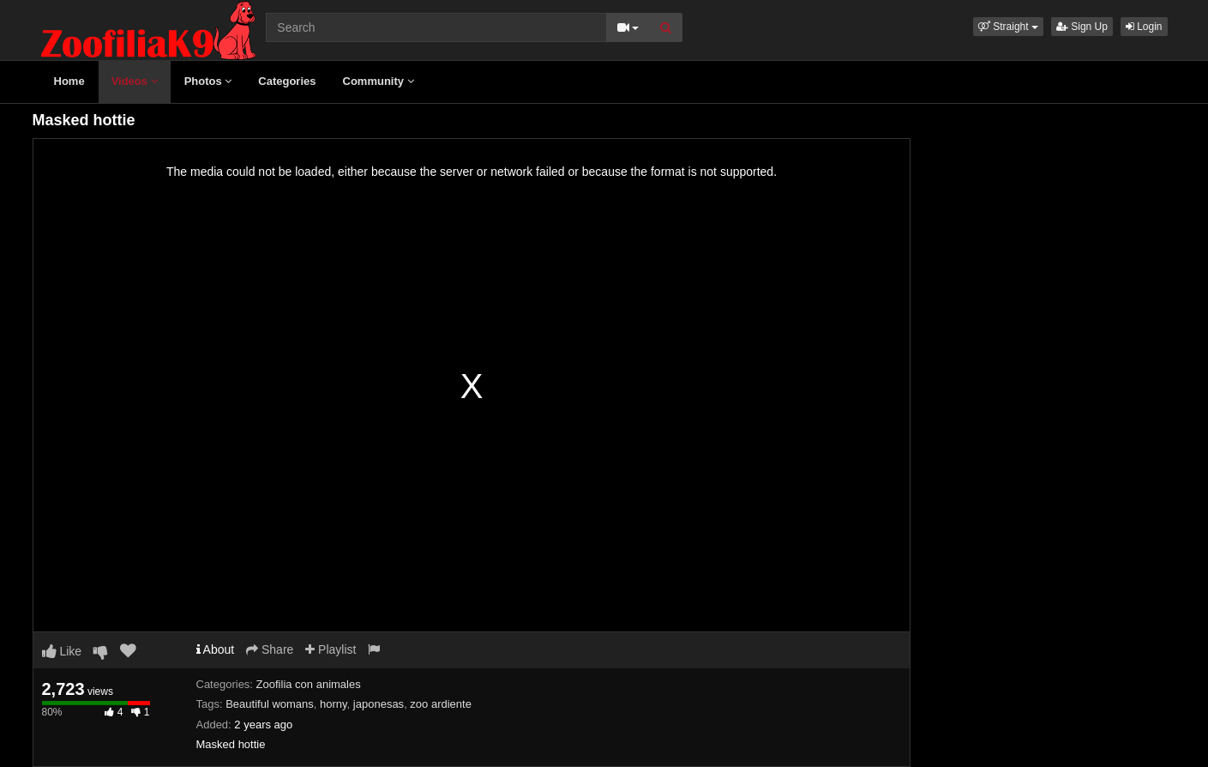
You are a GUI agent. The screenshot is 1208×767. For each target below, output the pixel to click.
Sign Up (1082, 27)
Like (62, 651)
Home (69, 81)
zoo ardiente (441, 704)
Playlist (330, 649)
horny (333, 704)
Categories (287, 81)
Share (269, 649)
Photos (208, 81)
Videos (134, 81)
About (215, 649)
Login (1144, 27)
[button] (1008, 26)
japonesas (378, 704)
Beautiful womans (269, 704)
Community (378, 81)
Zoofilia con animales (308, 684)
